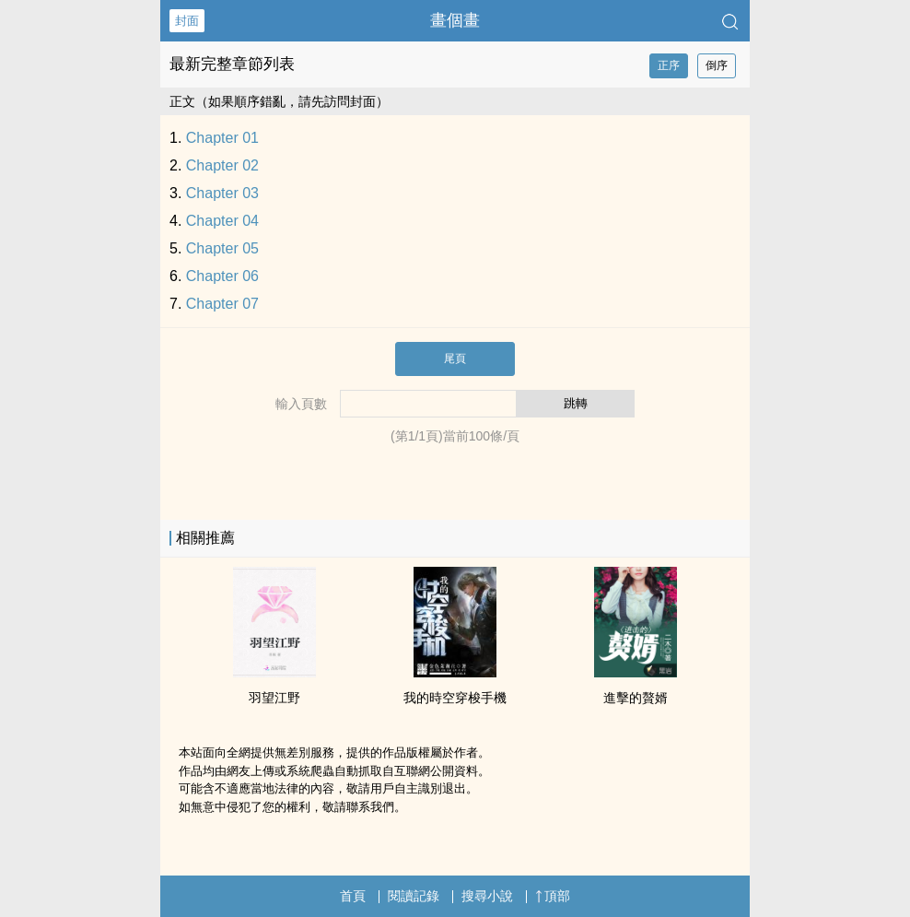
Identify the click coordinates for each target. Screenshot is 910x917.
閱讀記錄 (413, 895)
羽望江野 (274, 697)
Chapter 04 (222, 221)
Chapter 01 (222, 138)
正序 (669, 65)
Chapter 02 (222, 165)
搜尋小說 (487, 895)
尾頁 (455, 358)
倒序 (717, 65)
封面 (187, 21)
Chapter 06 (222, 276)
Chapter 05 (222, 248)
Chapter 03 (222, 193)
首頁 (353, 895)
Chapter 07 (222, 304)
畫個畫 (455, 20)
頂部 (552, 895)
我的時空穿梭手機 (455, 697)
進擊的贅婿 (635, 697)
